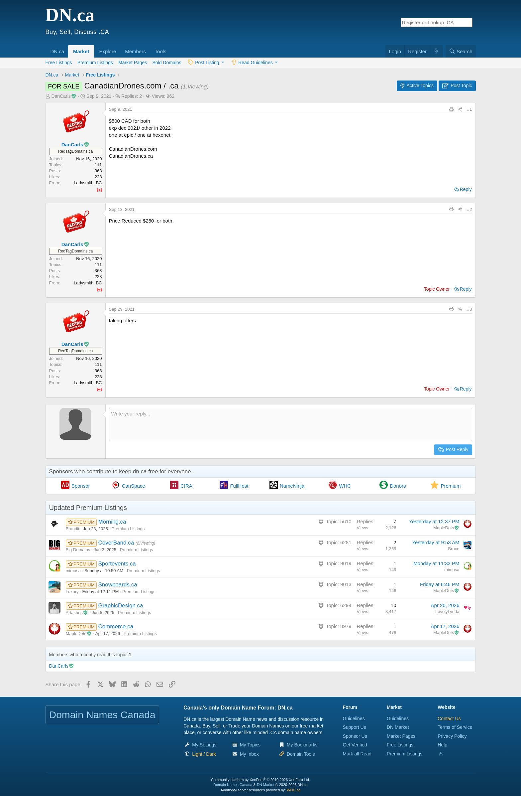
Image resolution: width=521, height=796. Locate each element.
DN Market (398, 727)
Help (442, 744)
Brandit (72, 528)
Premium (451, 486)
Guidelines (354, 718)
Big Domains (78, 549)
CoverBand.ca (116, 543)
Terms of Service (455, 727)
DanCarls (63, 96)
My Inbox (249, 754)
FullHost (239, 486)
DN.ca (57, 51)
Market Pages (132, 62)
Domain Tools (301, 754)
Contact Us (449, 718)
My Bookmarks (302, 744)
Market (81, 51)
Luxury (72, 591)
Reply (466, 189)
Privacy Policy (452, 736)
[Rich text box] (290, 424)
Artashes (77, 612)
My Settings (204, 744)
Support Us (354, 727)
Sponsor (80, 486)
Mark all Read (357, 753)
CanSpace (133, 486)
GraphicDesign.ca (120, 605)
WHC (345, 486)
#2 (469, 209)
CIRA (186, 486)
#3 (469, 309)
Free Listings (59, 62)
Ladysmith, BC (88, 182)
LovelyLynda (447, 611)
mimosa (73, 570)
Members (135, 51)
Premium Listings (95, 62)
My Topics (250, 744)
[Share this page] (460, 109)
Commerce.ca (115, 626)
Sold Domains (166, 62)
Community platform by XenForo (260, 780)
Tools (160, 51)
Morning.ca (112, 522)
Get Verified (355, 744)
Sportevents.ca (117, 563)
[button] (66, 48)
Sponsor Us (355, 736)
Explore (107, 51)
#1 (469, 109)
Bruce (454, 548)
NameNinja (292, 486)
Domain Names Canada (232, 785)
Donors (398, 486)
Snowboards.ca (117, 584)
